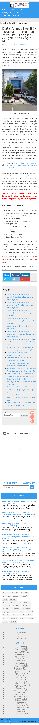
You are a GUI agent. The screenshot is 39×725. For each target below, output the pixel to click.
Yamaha (13, 621)
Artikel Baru (9, 483)
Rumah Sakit (27, 615)
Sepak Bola (13, 618)
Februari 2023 (20, 683)
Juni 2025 (20, 660)
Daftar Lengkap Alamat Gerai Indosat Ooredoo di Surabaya (16, 524)
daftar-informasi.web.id (28, 721)
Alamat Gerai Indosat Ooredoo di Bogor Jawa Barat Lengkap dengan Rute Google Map (17, 550)
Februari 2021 (20, 694)
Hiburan (12, 599)
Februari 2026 (20, 649)
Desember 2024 (20, 668)
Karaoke (26, 602)
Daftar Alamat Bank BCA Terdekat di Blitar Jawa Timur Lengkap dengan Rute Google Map (21, 341)
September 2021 (20, 690)
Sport (20, 10)
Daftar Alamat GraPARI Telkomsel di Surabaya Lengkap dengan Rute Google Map (19, 513)
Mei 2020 (19, 704)
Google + (32, 421)
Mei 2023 (19, 679)
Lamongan (22, 45)
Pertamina (16, 615)
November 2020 (20, 698)
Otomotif (28, 15)
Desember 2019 (20, 707)
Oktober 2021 (20, 689)
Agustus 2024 (20, 673)
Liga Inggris (6, 612)
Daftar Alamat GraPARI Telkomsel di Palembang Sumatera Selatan (15, 573)
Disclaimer (21, 634)
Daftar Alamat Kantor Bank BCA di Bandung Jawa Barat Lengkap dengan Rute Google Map (21, 381)
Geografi (24, 596)
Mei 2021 (20, 692)
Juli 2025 (20, 658)
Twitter (32, 413)
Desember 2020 (20, 696)
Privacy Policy (21, 632)
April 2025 (20, 664)
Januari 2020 (20, 706)
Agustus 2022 (20, 687)
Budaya (15, 596)
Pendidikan (17, 15)
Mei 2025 (19, 662)
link (21, 237)
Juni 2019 (20, 709)
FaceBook (32, 417)
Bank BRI (15, 593)
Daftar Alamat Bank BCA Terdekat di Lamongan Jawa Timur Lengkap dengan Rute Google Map (19, 35)
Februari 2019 (20, 713)
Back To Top (5, 719)
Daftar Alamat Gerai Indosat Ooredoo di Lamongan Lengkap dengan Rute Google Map (20, 389)
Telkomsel (30, 618)
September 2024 (20, 672)
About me (21, 636)
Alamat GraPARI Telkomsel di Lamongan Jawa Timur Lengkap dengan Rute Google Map (21, 397)
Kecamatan (6, 605)
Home (4, 10)
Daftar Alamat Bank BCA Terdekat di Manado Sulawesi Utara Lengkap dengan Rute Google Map (20, 297)
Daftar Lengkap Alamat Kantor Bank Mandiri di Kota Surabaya (19, 502)
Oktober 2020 (20, 700)
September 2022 (20, 685)
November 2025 (20, 655)
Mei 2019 (20, 711)
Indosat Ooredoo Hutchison (12, 602)
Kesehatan (6, 15)
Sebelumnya (30, 483)
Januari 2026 (20, 651)
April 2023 (20, 681)
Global (12, 10)
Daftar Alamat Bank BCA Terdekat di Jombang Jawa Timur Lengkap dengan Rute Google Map (22, 165)
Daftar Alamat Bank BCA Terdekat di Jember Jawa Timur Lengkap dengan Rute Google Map (21, 320)
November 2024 (20, 670)
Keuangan (21, 12)
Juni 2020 (20, 702)
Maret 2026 (20, 647)
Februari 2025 (20, 666)
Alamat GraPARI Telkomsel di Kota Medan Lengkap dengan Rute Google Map (18, 561)
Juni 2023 (20, 677)
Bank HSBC (6, 596)
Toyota (5, 621)
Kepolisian (16, 605)
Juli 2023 (20, 675)
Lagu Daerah (26, 609)
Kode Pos (16, 609)
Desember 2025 (20, 653)
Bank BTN (24, 593)
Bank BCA (13, 45)
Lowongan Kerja (8, 12)
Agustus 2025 (20, 656)
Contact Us (21, 638)
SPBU (4, 618)
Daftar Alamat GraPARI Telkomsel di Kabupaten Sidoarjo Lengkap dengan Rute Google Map (18, 537)
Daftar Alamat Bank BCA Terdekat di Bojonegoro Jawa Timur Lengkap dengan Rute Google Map (20, 334)
